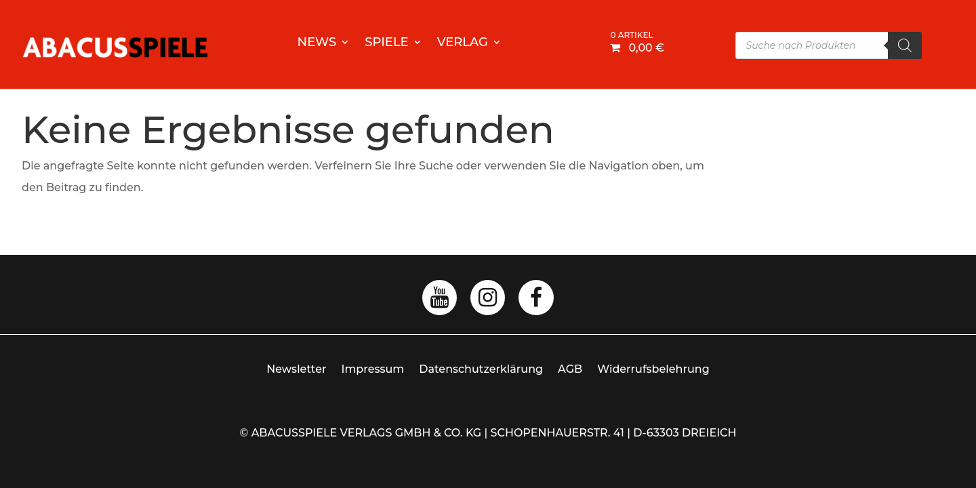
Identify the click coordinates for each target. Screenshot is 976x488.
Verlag (462, 43)
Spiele (386, 43)
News (317, 43)
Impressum (373, 369)
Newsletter (296, 369)
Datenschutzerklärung (481, 369)
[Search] (905, 45)
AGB (570, 369)
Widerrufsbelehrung (653, 369)
